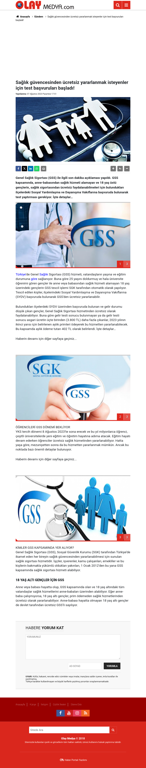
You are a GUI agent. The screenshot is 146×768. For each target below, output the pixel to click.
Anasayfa (23, 16)
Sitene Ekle (76, 704)
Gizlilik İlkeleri (59, 704)
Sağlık (43, 274)
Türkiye (21, 274)
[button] (113, 168)
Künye (33, 704)
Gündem (38, 16)
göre (34, 279)
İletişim (44, 704)
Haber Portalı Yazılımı (76, 760)
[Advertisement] (81, 50)
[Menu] (126, 5)
